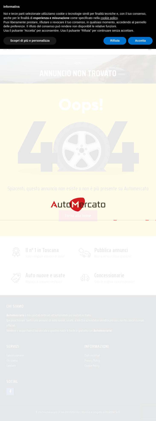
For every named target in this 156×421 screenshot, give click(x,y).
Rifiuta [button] (115, 40)
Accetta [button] (140, 40)
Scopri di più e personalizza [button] (30, 40)
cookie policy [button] (109, 18)
